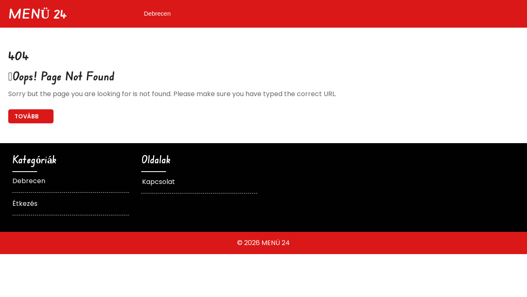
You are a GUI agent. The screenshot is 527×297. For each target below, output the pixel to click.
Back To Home (31, 116)
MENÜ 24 (37, 13)
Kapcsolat (158, 181)
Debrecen (157, 13)
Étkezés (24, 203)
